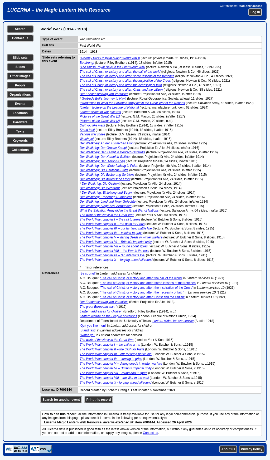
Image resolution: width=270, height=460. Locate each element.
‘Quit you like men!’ (93, 325)
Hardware (20, 122)
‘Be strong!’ (87, 273)
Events (20, 104)
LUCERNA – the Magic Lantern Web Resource (58, 10)
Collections (20, 150)
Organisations (20, 94)
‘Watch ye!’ (87, 335)
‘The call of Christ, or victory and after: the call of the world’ (141, 278)
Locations (20, 113)
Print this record (98, 400)
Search (20, 29)
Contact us (20, 38)
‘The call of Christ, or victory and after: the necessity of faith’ (142, 292)
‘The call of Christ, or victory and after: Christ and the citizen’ (142, 297)
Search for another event (61, 400)
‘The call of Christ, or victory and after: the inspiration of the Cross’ (146, 288)
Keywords (20, 141)
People (20, 85)
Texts (20, 131)
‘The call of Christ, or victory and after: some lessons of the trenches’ (148, 283)
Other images (20, 76)
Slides (20, 67)
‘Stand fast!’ (88, 330)
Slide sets (20, 58)
